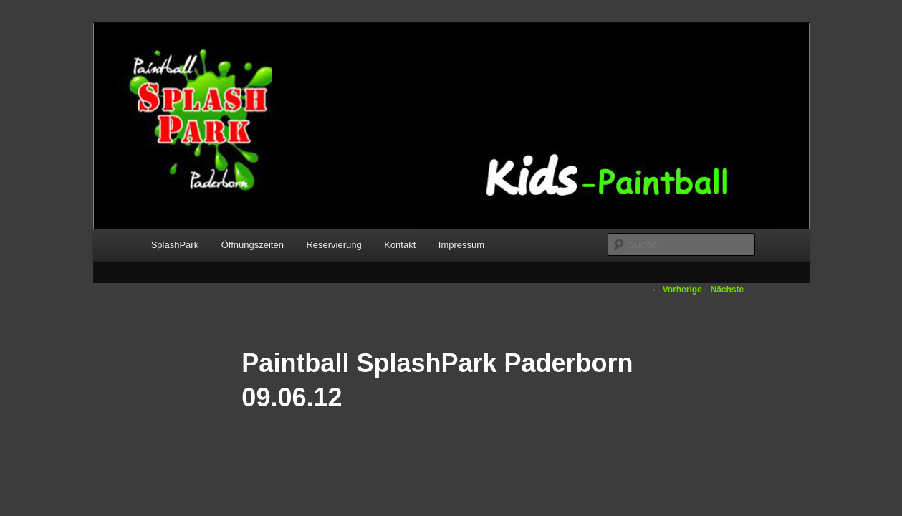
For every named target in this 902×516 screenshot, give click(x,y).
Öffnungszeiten (252, 244)
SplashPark (174, 244)
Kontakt (400, 244)
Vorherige (676, 290)
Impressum (461, 244)
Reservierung (333, 244)
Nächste (732, 290)
